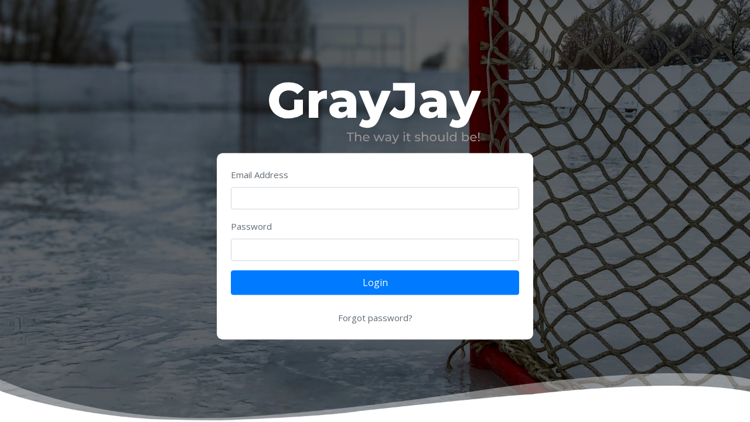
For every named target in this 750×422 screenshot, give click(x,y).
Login (375, 283)
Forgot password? (375, 318)
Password (251, 227)
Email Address (259, 175)
